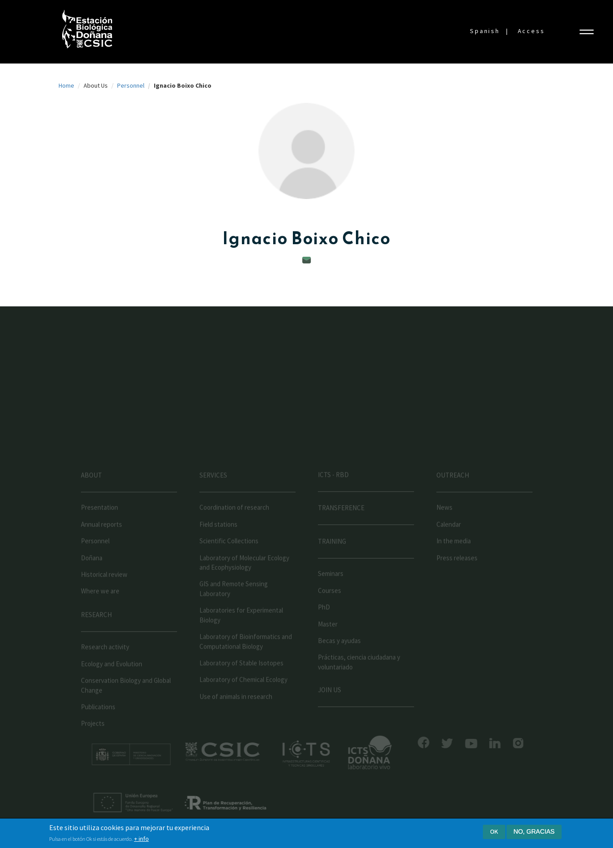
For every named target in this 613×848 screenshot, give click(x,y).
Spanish (485, 31)
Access (531, 31)
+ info (141, 839)
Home (66, 85)
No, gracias (534, 832)
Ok (494, 832)
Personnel (130, 85)
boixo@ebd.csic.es (306, 260)
